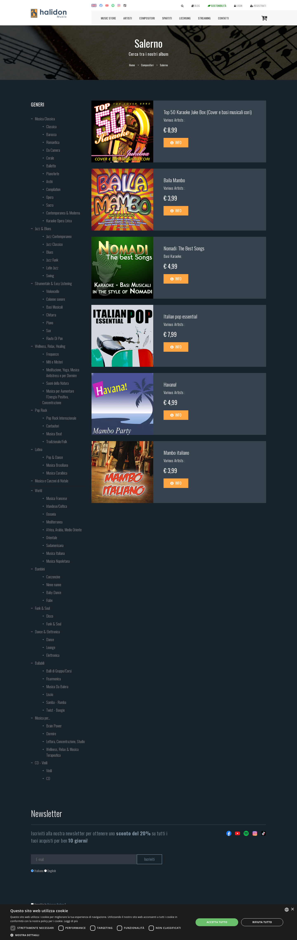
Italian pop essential (180, 316)
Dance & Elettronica (47, 631)
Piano (49, 322)
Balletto (51, 165)
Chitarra (51, 314)
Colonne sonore (55, 299)
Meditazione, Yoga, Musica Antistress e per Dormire (62, 372)
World (38, 490)
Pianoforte (52, 173)
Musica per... (42, 718)
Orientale (51, 537)
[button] (99, 935)
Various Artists (174, 120)
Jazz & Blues (43, 228)
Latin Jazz (52, 267)
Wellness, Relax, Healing (50, 346)
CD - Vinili (41, 762)
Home (132, 65)
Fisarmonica (53, 678)
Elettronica (52, 655)
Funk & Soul (42, 608)
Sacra (49, 205)
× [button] (292, 909)
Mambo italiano (176, 452)
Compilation (53, 189)
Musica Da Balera (57, 686)
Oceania (51, 514)
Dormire (51, 733)
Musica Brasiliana (57, 465)
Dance (50, 639)
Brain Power (54, 725)
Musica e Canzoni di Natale (51, 480)
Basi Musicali (54, 307)
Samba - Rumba (56, 702)
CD (48, 778)
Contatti (223, 18)
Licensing (185, 18)
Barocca (51, 134)
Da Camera (53, 150)
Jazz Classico (54, 244)
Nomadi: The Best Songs (184, 248)
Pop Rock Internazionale (61, 418)
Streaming (204, 18)
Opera (49, 197)
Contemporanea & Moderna (63, 212)
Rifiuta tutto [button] (262, 922)
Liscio (49, 694)
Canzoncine (53, 576)
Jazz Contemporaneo (59, 236)
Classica (51, 126)
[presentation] (62, 890)
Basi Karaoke (172, 256)
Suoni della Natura (57, 383)
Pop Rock (41, 410)
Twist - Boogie (55, 710)
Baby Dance (53, 592)
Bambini (40, 569)
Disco (49, 616)
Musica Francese (56, 498)
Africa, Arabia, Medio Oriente (64, 529)
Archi (49, 181)
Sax (48, 330)
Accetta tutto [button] (217, 922)
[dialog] (148, 922)
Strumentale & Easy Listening (53, 283)
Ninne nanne (53, 584)
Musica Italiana (55, 553)
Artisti (127, 18)
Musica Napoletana (58, 561)
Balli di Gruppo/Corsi (59, 671)
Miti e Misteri (54, 362)
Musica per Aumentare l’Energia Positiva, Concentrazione (58, 396)
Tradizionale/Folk (56, 441)
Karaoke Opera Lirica (59, 220)
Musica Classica (45, 118)
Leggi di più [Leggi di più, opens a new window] (71, 921)
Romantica (52, 142)
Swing (50, 275)
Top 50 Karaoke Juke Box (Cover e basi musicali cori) (208, 112)
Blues (49, 252)
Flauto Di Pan (54, 338)
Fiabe (49, 600)
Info (176, 142)
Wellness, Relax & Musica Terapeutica (62, 752)
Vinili (49, 770)
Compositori (147, 18)
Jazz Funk (52, 260)
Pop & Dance (54, 457)
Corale (50, 158)
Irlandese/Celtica (56, 506)
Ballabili (39, 663)
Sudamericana (55, 545)
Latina (38, 449)
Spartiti (167, 18)
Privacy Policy (55, 904)
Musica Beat (54, 433)
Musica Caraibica (56, 473)
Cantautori (52, 426)
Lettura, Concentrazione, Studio (65, 741)
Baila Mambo (174, 180)
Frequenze (52, 354)
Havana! (170, 384)
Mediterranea (54, 521)
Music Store (108, 18)
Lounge (50, 647)
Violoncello (52, 291)
